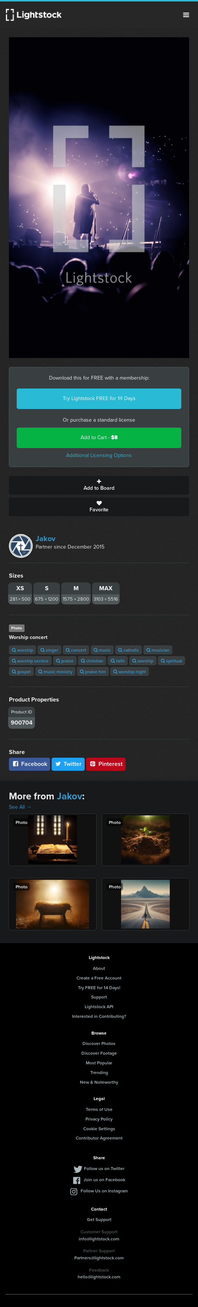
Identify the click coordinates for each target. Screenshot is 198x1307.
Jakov (45, 538)
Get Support (99, 1219)
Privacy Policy (99, 1119)
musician (157, 650)
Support (99, 997)
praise (65, 661)
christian (92, 661)
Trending (99, 1072)
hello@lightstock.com (99, 1277)
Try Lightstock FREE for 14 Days (99, 398)
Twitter (68, 764)
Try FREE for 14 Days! (99, 987)
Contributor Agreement (99, 1138)
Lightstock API (99, 1006)
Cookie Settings (99, 1128)
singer (49, 650)
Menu (186, 15)
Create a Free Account (99, 978)
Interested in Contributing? (99, 1016)
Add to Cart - (99, 437)
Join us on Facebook (104, 1179)
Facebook (29, 764)
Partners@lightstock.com (99, 1258)
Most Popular (99, 1063)
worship (22, 650)
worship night (129, 671)
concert (76, 650)
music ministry (55, 671)
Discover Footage (99, 1053)
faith (118, 661)
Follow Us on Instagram (104, 1191)
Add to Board (99, 485)
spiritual (171, 661)
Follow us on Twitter (104, 1168)
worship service (30, 661)
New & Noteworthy (99, 1082)
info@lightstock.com (99, 1239)
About (99, 968)
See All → (20, 807)
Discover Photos (99, 1043)
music (102, 650)
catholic (128, 650)
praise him (93, 671)
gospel (21, 671)
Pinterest (106, 764)
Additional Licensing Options (99, 455)
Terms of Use (99, 1109)
